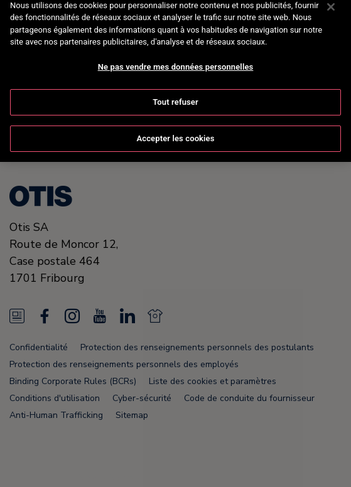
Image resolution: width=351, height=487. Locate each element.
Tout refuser (175, 89)
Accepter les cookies (175, 125)
